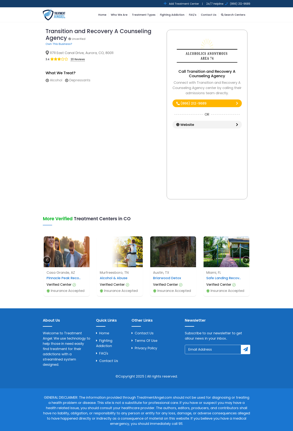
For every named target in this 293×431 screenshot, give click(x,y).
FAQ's (192, 15)
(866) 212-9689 (207, 103)
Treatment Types (143, 15)
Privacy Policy (144, 348)
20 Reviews (78, 59)
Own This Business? (59, 44)
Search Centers (233, 15)
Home (102, 15)
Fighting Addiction (172, 15)
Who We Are (119, 15)
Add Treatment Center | (185, 4)
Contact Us (208, 15)
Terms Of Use (144, 340)
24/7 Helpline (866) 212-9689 (228, 4)
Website (207, 124)
